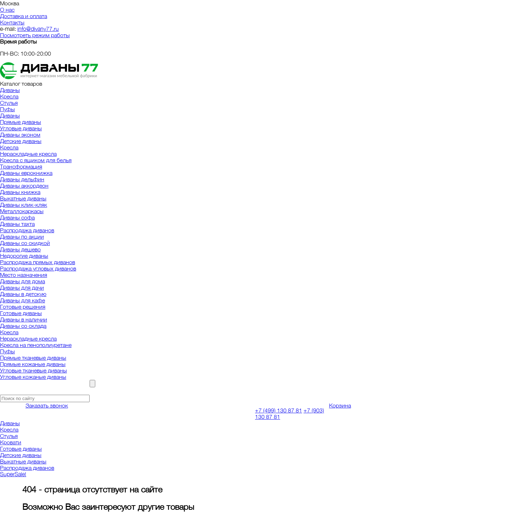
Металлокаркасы (22, 211)
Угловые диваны (21, 128)
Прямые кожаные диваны (33, 364)
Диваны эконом (20, 134)
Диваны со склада (23, 326)
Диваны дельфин (22, 179)
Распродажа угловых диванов (38, 268)
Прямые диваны (20, 122)
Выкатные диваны (23, 198)
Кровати (10, 442)
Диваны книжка (20, 192)
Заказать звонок (47, 405)
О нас (7, 9)
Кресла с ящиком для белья (36, 160)
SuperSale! (13, 474)
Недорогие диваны (24, 255)
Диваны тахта (17, 224)
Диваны (10, 90)
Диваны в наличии (23, 319)
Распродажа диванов (27, 230)
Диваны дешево (20, 249)
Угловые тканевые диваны (33, 370)
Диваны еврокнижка (26, 173)
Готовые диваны (21, 313)
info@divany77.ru (38, 28)
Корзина (340, 405)
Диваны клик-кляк (23, 204)
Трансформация (21, 166)
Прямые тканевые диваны (33, 357)
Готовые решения (22, 306)
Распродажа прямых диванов (37, 262)
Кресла (9, 96)
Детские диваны (20, 141)
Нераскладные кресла (28, 153)
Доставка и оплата (23, 16)
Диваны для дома (22, 281)
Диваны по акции (22, 236)
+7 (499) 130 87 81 (278, 410)
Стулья (9, 102)
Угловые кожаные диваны (33, 376)
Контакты (12, 22)
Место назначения (23, 275)
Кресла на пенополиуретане (36, 345)
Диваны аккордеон (24, 185)
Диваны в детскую (23, 294)
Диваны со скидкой (25, 243)
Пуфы (7, 109)
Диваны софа (17, 217)
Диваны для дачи (22, 287)
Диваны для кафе (22, 300)
